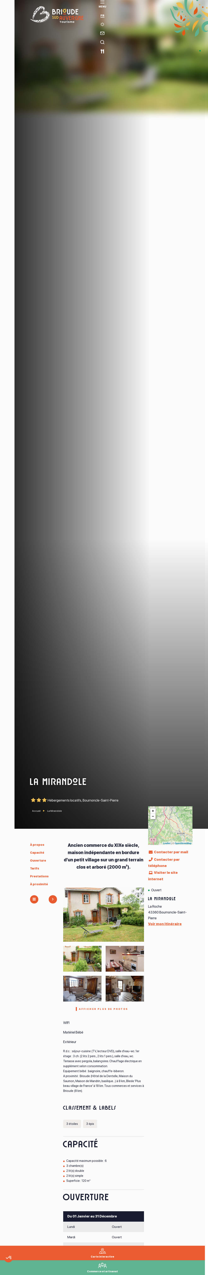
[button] (21, 1268)
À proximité (40, 884)
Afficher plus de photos (103, 1009)
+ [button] (153, 811)
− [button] (153, 816)
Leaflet (166, 843)
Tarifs (35, 868)
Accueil (36, 810)
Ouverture (39, 860)
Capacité (38, 852)
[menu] (7, 10)
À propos (38, 844)
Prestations (41, 876)
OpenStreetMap (183, 843)
